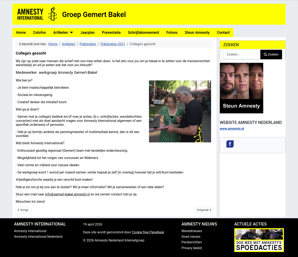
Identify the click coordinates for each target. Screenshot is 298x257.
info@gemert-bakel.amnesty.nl (67, 194)
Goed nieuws (191, 237)
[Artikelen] (70, 32)
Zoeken (271, 54)
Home (21, 32)
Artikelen (60, 32)
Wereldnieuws (191, 231)
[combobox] (242, 54)
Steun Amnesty (197, 32)
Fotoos (172, 32)
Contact (223, 32)
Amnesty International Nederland (38, 237)
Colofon (39, 32)
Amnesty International (30, 231)
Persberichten (191, 242)
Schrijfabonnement (143, 32)
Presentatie (111, 32)
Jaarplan (88, 32)
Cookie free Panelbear (148, 232)
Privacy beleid (191, 248)
